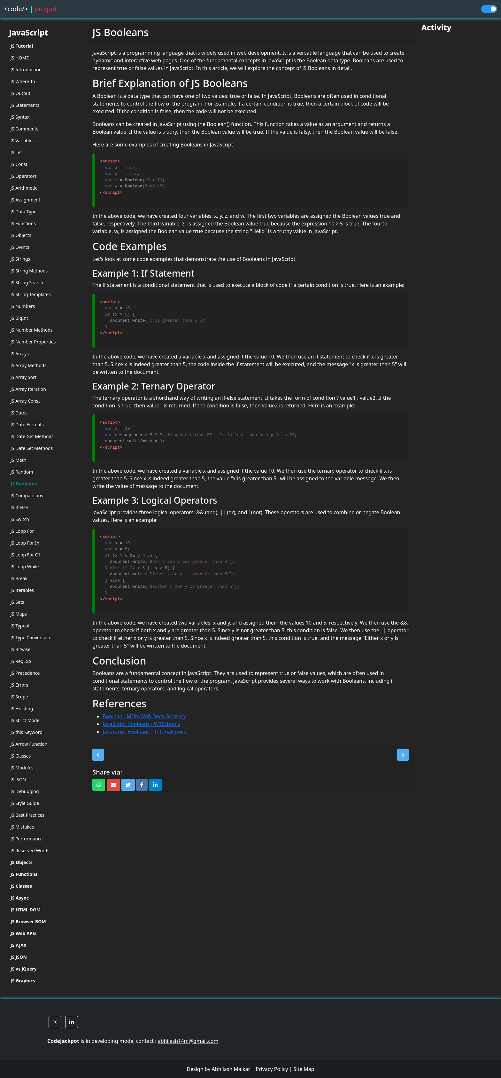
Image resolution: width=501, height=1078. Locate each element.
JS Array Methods (28, 365)
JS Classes (21, 756)
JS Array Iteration (28, 389)
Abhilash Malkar (231, 1069)
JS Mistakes (22, 827)
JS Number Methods (32, 330)
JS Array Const (25, 401)
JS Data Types (25, 212)
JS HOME (20, 58)
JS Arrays (20, 353)
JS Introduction (26, 70)
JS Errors (19, 685)
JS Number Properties (33, 342)
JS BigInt (19, 318)
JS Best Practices (27, 815)
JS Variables (23, 141)
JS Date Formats (27, 424)
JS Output (20, 93)
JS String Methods (29, 271)
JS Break (19, 578)
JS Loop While (25, 566)
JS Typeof (20, 626)
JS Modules (22, 768)
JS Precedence (25, 673)
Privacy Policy (272, 1069)
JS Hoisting (22, 708)
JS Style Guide (25, 803)
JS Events (20, 247)
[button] (98, 755)
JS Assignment (25, 200)
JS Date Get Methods (32, 436)
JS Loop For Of (25, 555)
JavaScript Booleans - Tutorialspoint (145, 731)
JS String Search (27, 282)
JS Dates (19, 413)
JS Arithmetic (24, 188)
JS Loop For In (25, 543)
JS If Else (19, 507)
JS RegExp (21, 661)
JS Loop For (22, 531)
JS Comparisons (27, 495)
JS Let (16, 152)
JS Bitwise (20, 649)
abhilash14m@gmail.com (188, 1040)
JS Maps (19, 614)
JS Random (22, 472)
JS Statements (25, 105)
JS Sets (17, 602)
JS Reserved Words (30, 850)
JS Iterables (22, 590)
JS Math (18, 460)
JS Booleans (24, 484)
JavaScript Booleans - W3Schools (141, 724)
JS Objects (21, 235)
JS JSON (18, 779)
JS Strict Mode (25, 720)
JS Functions (23, 223)
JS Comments (24, 129)
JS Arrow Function (29, 744)
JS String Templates (31, 294)
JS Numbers (23, 306)
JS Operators (24, 176)
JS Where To (23, 81)
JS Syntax (20, 117)
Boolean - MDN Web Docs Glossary (144, 716)
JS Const (19, 164)
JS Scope (19, 697)
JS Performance (27, 839)
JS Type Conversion (30, 637)
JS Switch (20, 519)
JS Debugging (25, 791)
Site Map (303, 1069)
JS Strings (20, 259)
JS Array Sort (23, 377)
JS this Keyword (26, 732)
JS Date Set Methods (32, 448)
